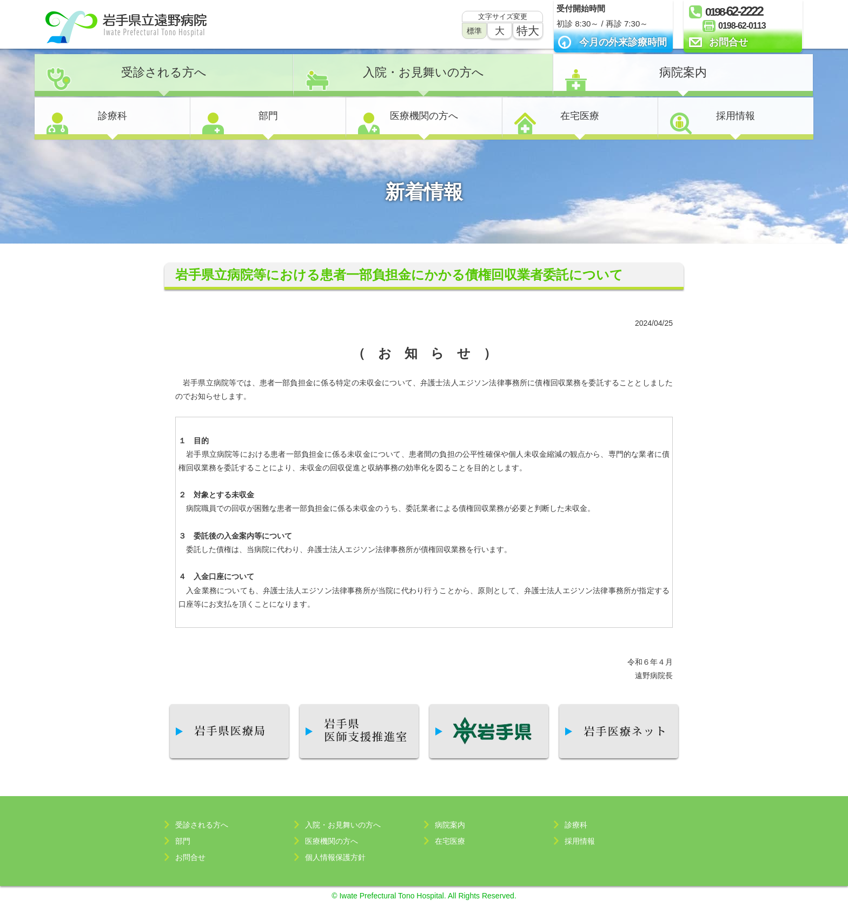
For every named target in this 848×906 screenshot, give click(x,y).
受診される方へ (164, 72)
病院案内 (683, 72)
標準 (474, 31)
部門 (268, 115)
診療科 (112, 115)
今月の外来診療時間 (623, 42)
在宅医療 (579, 115)
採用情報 (735, 115)
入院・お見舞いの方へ (423, 72)
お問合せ (728, 42)
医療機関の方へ (424, 115)
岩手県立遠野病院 (126, 27)
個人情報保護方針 (335, 857)
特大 (527, 30)
